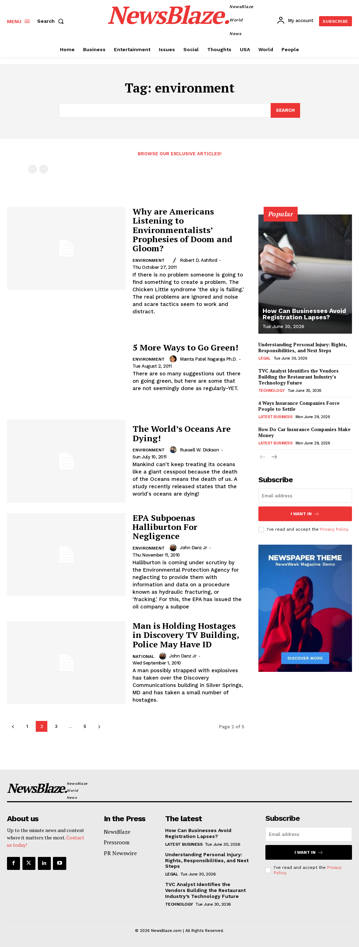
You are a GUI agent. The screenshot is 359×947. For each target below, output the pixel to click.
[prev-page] (32, 169)
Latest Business (275, 417)
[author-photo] (173, 260)
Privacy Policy (334, 528)
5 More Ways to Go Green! (185, 347)
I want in (305, 514)
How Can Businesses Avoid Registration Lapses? (304, 314)
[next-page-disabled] (43, 169)
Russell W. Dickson (199, 449)
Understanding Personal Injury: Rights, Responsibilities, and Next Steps (302, 348)
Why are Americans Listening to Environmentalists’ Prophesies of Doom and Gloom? (182, 230)
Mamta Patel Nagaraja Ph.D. (208, 359)
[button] (52, 21)
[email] (305, 496)
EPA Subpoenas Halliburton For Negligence (165, 527)
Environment (149, 260)
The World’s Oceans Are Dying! (182, 433)
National (143, 656)
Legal (264, 358)
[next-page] (99, 726)
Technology (271, 390)
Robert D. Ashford (198, 260)
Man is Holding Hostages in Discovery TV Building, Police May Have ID (186, 635)
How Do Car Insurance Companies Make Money (304, 432)
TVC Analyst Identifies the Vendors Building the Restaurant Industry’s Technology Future (298, 377)
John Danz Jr (193, 548)
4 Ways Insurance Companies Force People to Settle (299, 406)
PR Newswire (120, 853)
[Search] (285, 110)
